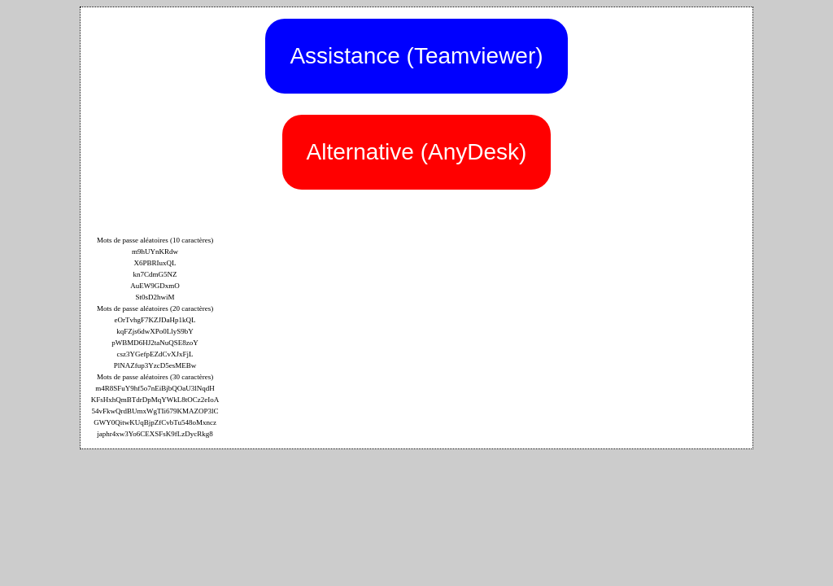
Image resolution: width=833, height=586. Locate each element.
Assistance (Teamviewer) (416, 55)
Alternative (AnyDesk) (417, 151)
